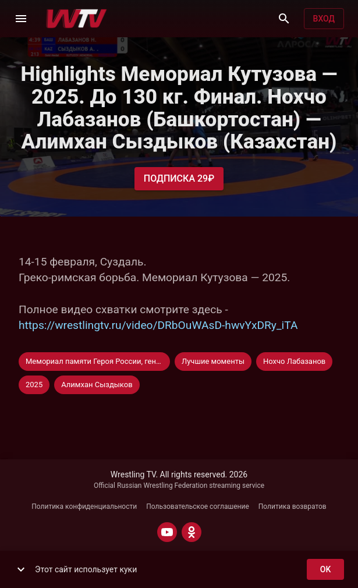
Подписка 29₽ (179, 178)
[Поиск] (284, 19)
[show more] (21, 569)
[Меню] (21, 19)
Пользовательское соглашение (197, 506)
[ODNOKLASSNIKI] (191, 532)
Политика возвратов (292, 506)
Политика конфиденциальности (84, 506)
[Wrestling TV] (76, 18)
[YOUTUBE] (167, 532)
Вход (323, 19)
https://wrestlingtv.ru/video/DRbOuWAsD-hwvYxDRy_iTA (158, 325)
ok (325, 569)
